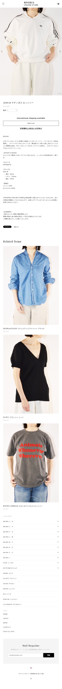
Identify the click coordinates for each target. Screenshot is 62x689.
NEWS (5, 622)
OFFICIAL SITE (9, 631)
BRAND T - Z (8, 552)
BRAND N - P (8, 542)
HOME (5, 614)
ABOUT (5, 618)
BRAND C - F (8, 526)
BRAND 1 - (7, 558)
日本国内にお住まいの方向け (31, 128)
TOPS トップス (8, 563)
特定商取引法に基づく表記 (37, 673)
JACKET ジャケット (10, 578)
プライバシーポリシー (24, 673)
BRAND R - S (8, 547)
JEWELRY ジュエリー (10, 599)
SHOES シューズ (9, 589)
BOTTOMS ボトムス (10, 568)
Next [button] (60, 51)
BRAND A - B (8, 521)
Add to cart (31, 123)
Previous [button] (2, 51)
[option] (31, 51)
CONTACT (7, 627)
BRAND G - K (8, 532)
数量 (4, 110)
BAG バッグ (7, 594)
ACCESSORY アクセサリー (12, 604)
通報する (16, 227)
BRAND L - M (8, 537)
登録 (48, 655)
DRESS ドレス (8, 573)
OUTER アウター (9, 583)
